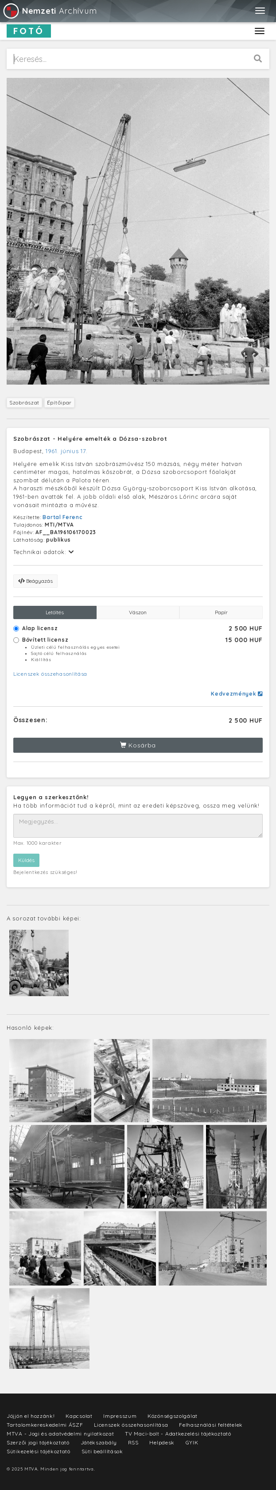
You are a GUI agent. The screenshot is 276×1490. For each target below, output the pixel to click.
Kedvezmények (237, 693)
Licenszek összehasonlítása (50, 673)
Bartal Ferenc (62, 517)
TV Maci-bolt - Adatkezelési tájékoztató (178, 1433)
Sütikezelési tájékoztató (38, 1451)
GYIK (192, 1442)
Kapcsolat (79, 1416)
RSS (133, 1442)
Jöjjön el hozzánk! (31, 1416)
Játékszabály (99, 1442)
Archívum (49, 11)
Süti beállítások (102, 1451)
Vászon (138, 612)
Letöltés (55, 612)
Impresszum (119, 1416)
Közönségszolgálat (173, 1416)
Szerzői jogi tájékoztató (38, 1442)
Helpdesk (162, 1442)
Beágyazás (35, 581)
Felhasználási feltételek (211, 1424)
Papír (221, 612)
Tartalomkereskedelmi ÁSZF (45, 1424)
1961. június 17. (66, 450)
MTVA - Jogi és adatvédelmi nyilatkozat (60, 1433)
